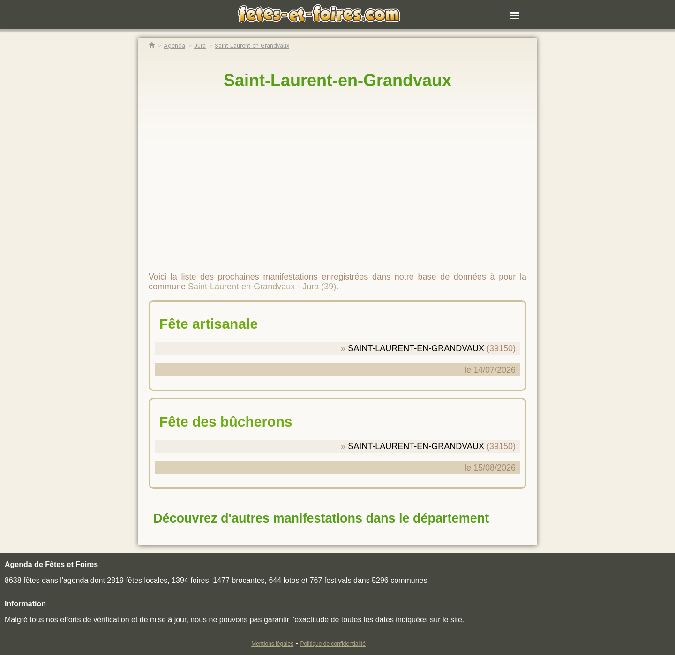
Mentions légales (272, 643)
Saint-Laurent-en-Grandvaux (337, 80)
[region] (337, 176)
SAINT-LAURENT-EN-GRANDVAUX (416, 348)
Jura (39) (319, 286)
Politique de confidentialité (332, 643)
